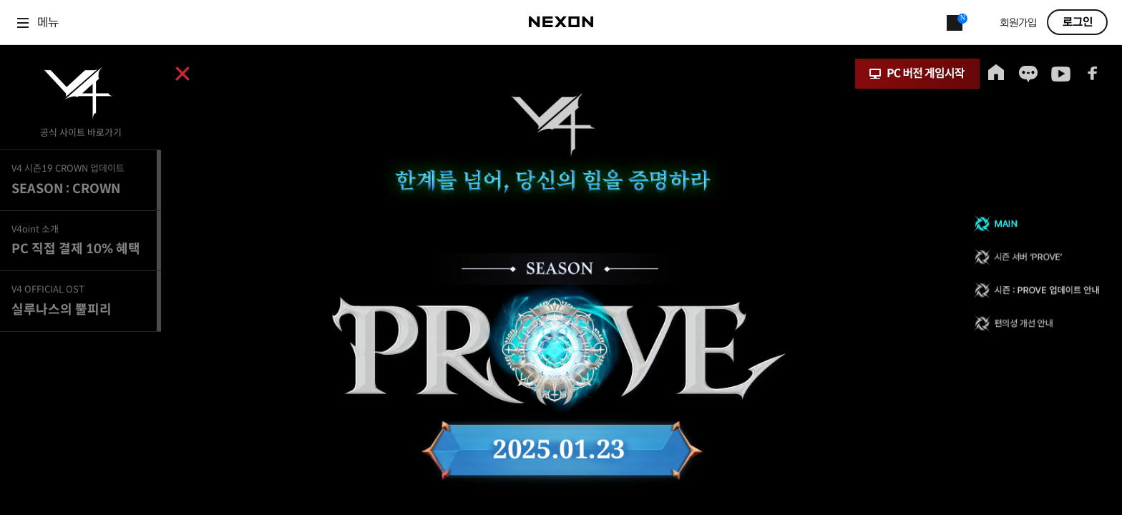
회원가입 (1018, 23)
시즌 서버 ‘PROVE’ (1036, 257)
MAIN (1036, 223)
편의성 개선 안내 (1036, 325)
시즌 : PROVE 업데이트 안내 (1036, 291)
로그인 (1078, 22)
